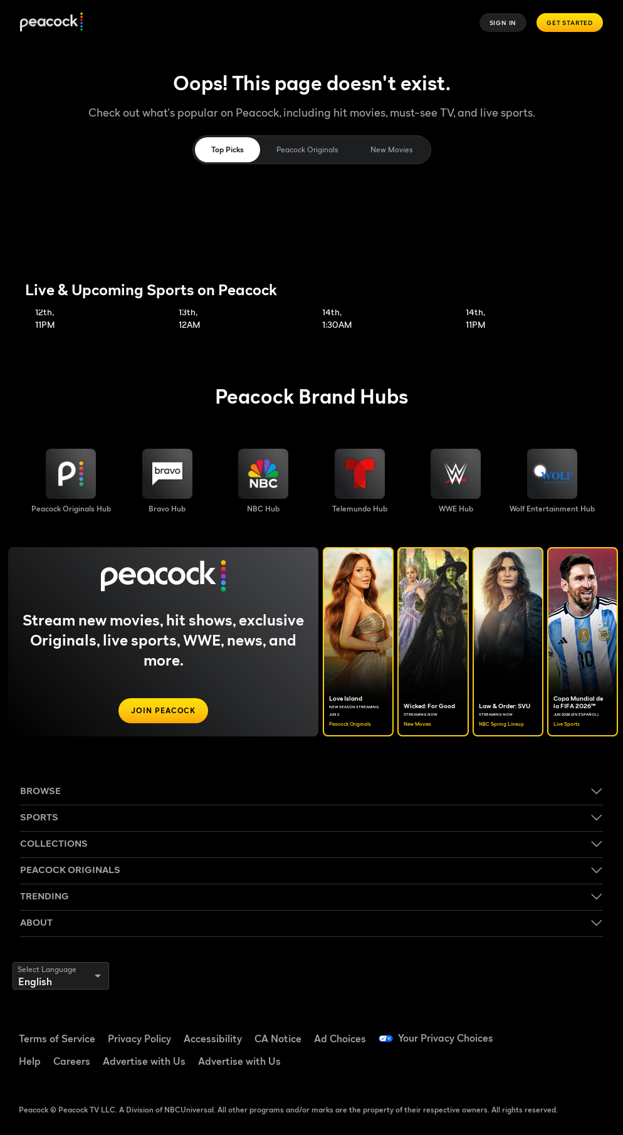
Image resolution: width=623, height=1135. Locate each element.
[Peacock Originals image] (71, 481)
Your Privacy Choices (445, 1038)
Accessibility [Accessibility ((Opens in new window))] (213, 1038)
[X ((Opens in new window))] (554, 1066)
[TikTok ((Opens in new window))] (554, 1031)
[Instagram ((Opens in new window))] (521, 1066)
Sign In (503, 22)
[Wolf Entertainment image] (552, 481)
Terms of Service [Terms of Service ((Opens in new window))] (57, 1038)
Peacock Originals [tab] (307, 149)
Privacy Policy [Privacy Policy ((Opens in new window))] (139, 1038)
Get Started (570, 22)
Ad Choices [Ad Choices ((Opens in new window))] (340, 1038)
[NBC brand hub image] (263, 481)
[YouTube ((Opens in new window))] (587, 1031)
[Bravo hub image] (167, 481)
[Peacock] (51, 23)
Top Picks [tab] (227, 149)
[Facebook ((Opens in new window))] (521, 1031)
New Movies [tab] (391, 149)
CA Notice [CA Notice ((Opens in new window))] (277, 1038)
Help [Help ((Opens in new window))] (30, 1061)
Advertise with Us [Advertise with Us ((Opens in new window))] (144, 1061)
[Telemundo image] (359, 481)
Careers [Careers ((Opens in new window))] (71, 1061)
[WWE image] (456, 481)
